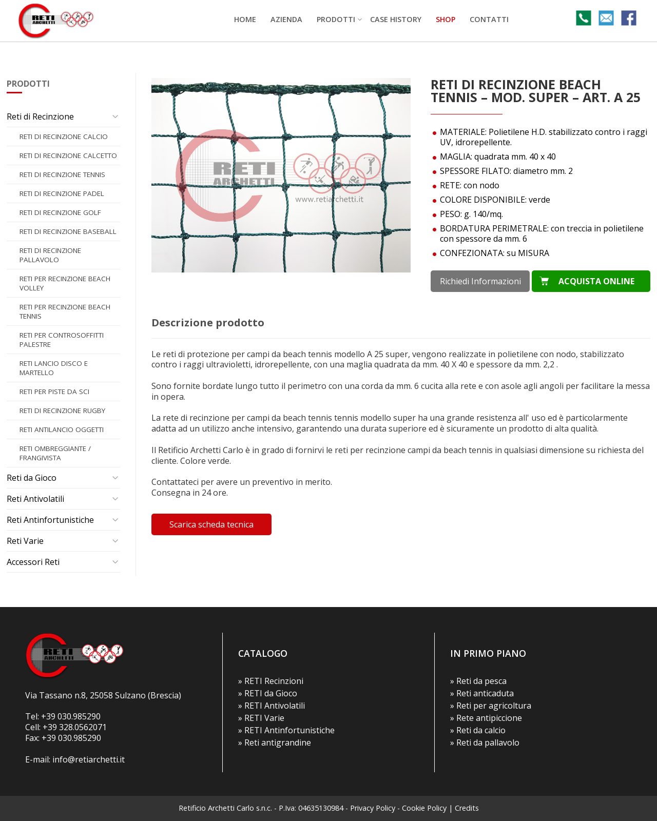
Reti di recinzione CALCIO (64, 136)
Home (245, 19)
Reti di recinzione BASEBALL (68, 231)
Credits (467, 808)
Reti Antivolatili (35, 498)
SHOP (445, 19)
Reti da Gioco (31, 477)
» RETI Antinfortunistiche (286, 730)
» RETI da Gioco (267, 693)
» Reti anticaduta (482, 693)
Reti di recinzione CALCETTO (68, 155)
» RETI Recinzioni (270, 681)
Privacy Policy (372, 808)
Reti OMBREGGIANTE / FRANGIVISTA (55, 453)
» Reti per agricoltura (490, 705)
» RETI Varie (261, 718)
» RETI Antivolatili (271, 705)
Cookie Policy (424, 808)
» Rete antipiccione (486, 718)
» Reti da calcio (478, 730)
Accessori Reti (33, 562)
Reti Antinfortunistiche (50, 519)
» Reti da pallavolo (484, 742)
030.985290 (79, 716)
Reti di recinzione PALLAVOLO (50, 255)
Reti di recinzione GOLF (60, 212)
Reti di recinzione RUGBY (62, 410)
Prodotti (336, 19)
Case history (395, 19)
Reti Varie (25, 540)
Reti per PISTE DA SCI (54, 391)
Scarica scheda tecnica (211, 524)
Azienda (286, 19)
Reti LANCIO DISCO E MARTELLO (54, 368)
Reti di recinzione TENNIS (62, 174)
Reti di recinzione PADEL (62, 193)
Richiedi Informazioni (480, 281)
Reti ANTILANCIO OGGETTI (62, 429)
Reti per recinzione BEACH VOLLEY (65, 283)
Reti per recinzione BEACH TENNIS (65, 311)
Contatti (489, 19)
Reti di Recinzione (40, 116)
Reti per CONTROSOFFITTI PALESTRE (62, 339)
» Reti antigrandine (274, 742)
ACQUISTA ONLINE (596, 281)
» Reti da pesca (478, 681)
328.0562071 (83, 727)
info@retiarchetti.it (88, 759)
